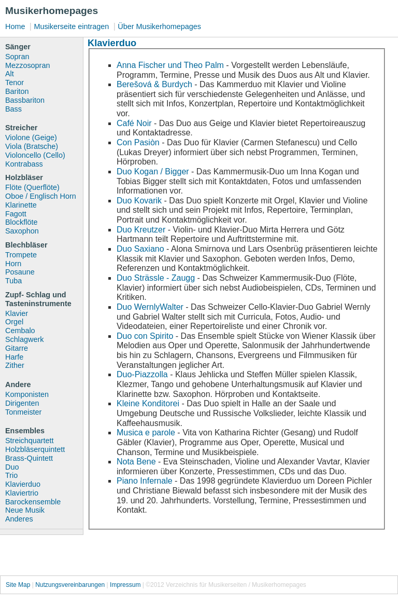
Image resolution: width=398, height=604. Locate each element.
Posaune (20, 272)
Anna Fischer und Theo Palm (170, 65)
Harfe (14, 357)
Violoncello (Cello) (35, 155)
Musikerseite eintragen (71, 26)
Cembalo (20, 330)
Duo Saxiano (140, 248)
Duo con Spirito (145, 336)
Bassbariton (25, 100)
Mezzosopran (27, 65)
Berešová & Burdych (154, 84)
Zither (14, 365)
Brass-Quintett (29, 458)
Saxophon (22, 231)
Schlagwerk (24, 339)
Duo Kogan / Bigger (153, 171)
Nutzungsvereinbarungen (70, 584)
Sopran (17, 56)
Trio (11, 475)
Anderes (19, 519)
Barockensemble (33, 502)
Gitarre (16, 348)
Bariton (17, 91)
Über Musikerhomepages (159, 26)
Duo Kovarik (139, 200)
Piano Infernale (145, 480)
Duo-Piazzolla (142, 374)
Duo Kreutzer (141, 229)
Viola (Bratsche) (31, 146)
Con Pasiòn (138, 142)
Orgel (14, 322)
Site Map (18, 584)
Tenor (14, 82)
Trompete (21, 255)
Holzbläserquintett (35, 449)
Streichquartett (29, 440)
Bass (13, 109)
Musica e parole (146, 432)
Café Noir (134, 123)
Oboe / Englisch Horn (40, 196)
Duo (12, 467)
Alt (9, 74)
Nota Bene (136, 461)
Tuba (13, 281)
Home (15, 26)
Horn (13, 263)
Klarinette (21, 205)
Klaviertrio (21, 493)
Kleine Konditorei (148, 403)
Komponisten (27, 394)
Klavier (16, 313)
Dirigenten (22, 403)
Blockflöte (21, 222)
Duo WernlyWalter (150, 307)
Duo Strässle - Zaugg (156, 277)
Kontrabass (24, 164)
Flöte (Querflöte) (32, 187)
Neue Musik (25, 510)
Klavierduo (22, 484)
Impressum (125, 584)
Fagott (15, 214)
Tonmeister (23, 412)
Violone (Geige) (31, 137)
